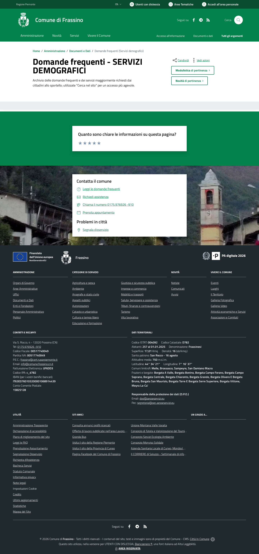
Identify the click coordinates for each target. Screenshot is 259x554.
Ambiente (78, 288)
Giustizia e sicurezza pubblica (138, 283)
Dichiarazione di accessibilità (29, 431)
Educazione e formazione (87, 323)
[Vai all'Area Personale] (220, 4)
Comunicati (178, 288)
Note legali (19, 483)
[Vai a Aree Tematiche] (181, 4)
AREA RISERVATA (127, 548)
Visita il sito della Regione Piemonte (93, 442)
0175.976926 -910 (29, 347)
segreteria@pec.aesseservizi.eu (155, 403)
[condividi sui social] (180, 60)
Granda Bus (79, 437)
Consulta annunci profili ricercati (91, 425)
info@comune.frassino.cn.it (37, 364)
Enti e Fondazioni (23, 306)
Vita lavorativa (129, 317)
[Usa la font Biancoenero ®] (144, 4)
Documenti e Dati (79, 51)
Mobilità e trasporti (132, 294)
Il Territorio (217, 294)
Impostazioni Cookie (25, 488)
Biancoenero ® (143, 544)
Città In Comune (199, 539)
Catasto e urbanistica (84, 311)
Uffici (16, 294)
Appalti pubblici (81, 300)
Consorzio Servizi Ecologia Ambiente (152, 437)
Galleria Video (219, 306)
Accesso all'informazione (170, 36)
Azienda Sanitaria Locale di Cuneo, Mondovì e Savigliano (164, 448)
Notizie (175, 283)
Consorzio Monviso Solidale (147, 442)
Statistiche (19, 506)
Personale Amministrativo (28, 311)
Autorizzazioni (80, 306)
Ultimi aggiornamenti (25, 500)
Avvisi (174, 294)
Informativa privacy (24, 477)
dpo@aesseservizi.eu (152, 398)
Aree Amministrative (25, 288)
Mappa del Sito (22, 511)
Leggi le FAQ (20, 442)
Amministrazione (54, 51)
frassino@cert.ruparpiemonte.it (39, 359)
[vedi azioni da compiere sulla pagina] (200, 60)
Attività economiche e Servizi (228, 311)
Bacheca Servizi (22, 465)
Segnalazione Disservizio (27, 454)
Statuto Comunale (24, 471)
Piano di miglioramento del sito (31, 437)
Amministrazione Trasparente (30, 425)
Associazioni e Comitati (224, 317)
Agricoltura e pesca (83, 283)
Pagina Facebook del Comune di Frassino (96, 454)
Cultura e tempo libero (85, 317)
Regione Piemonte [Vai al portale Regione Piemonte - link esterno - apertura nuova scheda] (25, 4)
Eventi (215, 283)
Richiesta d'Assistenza (26, 460)
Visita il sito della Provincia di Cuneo (93, 448)
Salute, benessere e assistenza (139, 300)
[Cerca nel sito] (238, 20)
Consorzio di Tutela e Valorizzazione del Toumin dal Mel (163, 431)
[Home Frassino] (49, 20)
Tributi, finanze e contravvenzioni (140, 306)
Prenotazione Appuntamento (30, 448)
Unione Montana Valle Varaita (149, 425)
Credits (17, 494)
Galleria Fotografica (222, 300)
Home (36, 51)
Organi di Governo (23, 283)
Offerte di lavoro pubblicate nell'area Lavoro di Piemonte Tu (107, 431)
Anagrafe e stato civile (85, 294)
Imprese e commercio (133, 288)
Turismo (125, 311)
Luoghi (215, 288)
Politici (17, 317)
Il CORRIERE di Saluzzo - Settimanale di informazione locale (167, 454)
